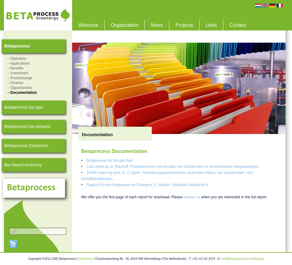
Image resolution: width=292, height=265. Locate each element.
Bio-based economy (23, 164)
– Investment (17, 73)
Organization (124, 25)
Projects (184, 25)
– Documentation (22, 92)
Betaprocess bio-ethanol (27, 126)
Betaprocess (17, 46)
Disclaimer (85, 258)
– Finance (15, 83)
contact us (191, 197)
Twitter (13, 244)
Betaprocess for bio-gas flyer (110, 160)
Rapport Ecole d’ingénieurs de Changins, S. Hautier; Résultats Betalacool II (148, 185)
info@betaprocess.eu (235, 258)
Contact (237, 25)
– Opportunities (19, 88)
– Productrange (19, 78)
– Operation (16, 58)
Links (211, 25)
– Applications (18, 63)
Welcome (88, 25)
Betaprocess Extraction (26, 145)
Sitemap (258, 258)
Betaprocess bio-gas (23, 107)
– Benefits (15, 68)
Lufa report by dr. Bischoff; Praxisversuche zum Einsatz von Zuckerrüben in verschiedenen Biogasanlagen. (173, 166)
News (157, 25)
